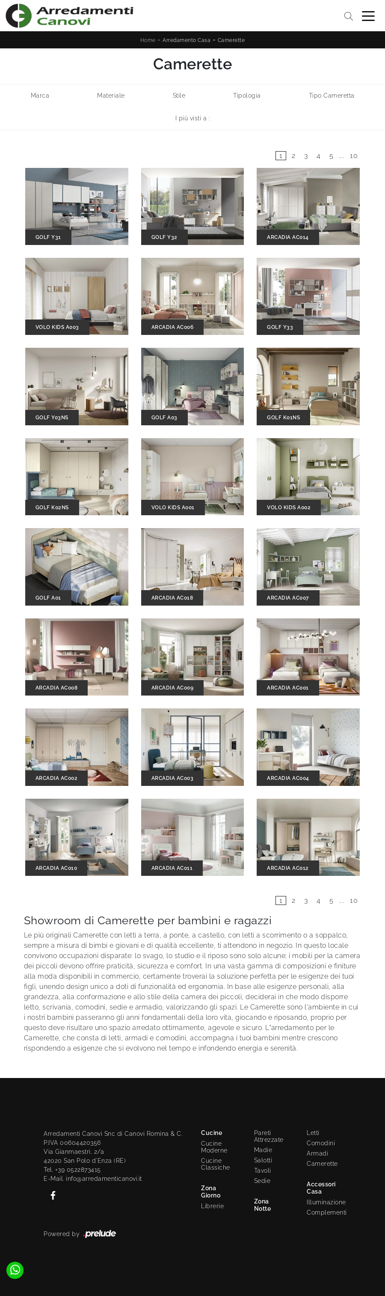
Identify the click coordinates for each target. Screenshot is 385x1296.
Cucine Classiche (215, 1164)
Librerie (212, 1206)
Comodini (321, 1143)
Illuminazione (322, 1202)
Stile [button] (179, 95)
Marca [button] (40, 95)
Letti (313, 1132)
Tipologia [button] (247, 95)
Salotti (263, 1160)
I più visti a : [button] (192, 118)
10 (354, 156)
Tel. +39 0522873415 (72, 1169)
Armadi (317, 1153)
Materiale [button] (111, 95)
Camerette (231, 40)
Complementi (324, 1212)
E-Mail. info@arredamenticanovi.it (93, 1178)
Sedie (262, 1180)
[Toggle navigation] (368, 15)
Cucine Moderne (214, 1147)
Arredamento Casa (186, 40)
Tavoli (262, 1170)
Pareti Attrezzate (269, 1136)
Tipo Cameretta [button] (332, 95)
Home (148, 40)
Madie (263, 1150)
